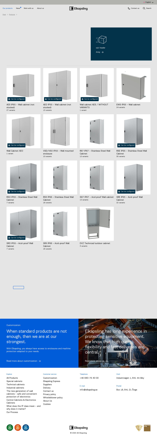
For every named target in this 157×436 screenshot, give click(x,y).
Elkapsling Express (51, 381)
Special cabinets (14, 381)
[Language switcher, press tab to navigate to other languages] (148, 2)
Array (100, 52)
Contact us (48, 391)
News (18, 8)
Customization (50, 378)
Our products (8, 8)
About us (40, 8)
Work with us (29, 8)
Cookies (47, 404)
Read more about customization (24, 361)
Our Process (12, 412)
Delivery (46, 388)
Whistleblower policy (53, 398)
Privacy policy (49, 394)
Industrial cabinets (15, 388)
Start (4, 14)
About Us (47, 401)
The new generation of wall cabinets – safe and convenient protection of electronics (22, 394)
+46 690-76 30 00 (89, 378)
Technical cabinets (16, 385)
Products (12, 14)
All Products (12, 378)
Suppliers (47, 385)
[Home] (78, 8)
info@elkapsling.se (88, 390)
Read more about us (97, 361)
